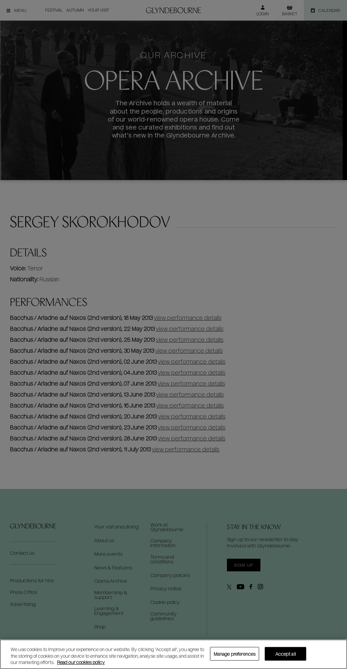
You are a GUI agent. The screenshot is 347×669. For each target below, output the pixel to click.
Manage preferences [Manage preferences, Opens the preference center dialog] (234, 653)
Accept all (285, 653)
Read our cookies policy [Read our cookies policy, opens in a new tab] (81, 662)
